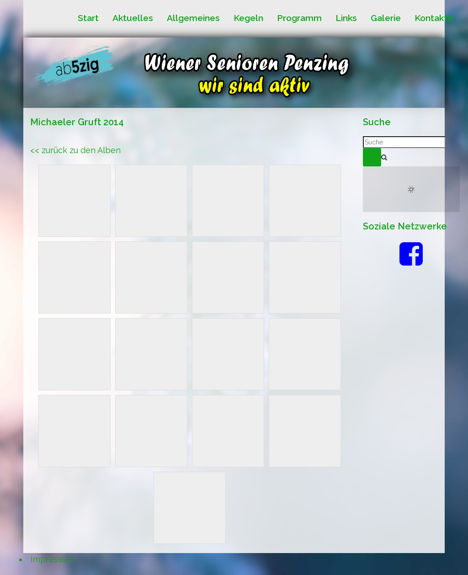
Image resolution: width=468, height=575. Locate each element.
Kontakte (434, 18)
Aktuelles (132, 18)
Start (88, 18)
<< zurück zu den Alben (75, 150)
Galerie (386, 18)
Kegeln (248, 18)
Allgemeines (193, 18)
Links (346, 18)
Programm (299, 18)
